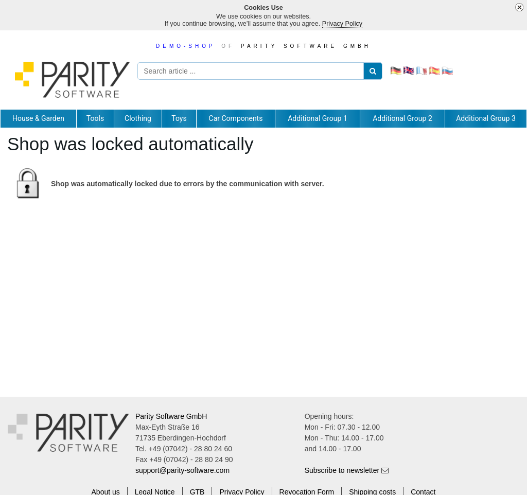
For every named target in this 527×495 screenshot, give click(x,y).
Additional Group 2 (402, 118)
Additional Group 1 (317, 118)
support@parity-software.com (182, 470)
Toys (178, 118)
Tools (95, 118)
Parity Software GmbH (171, 416)
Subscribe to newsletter (342, 470)
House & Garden (38, 118)
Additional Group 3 (486, 118)
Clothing (138, 118)
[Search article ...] (258, 71)
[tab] (38, 118)
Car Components (236, 118)
